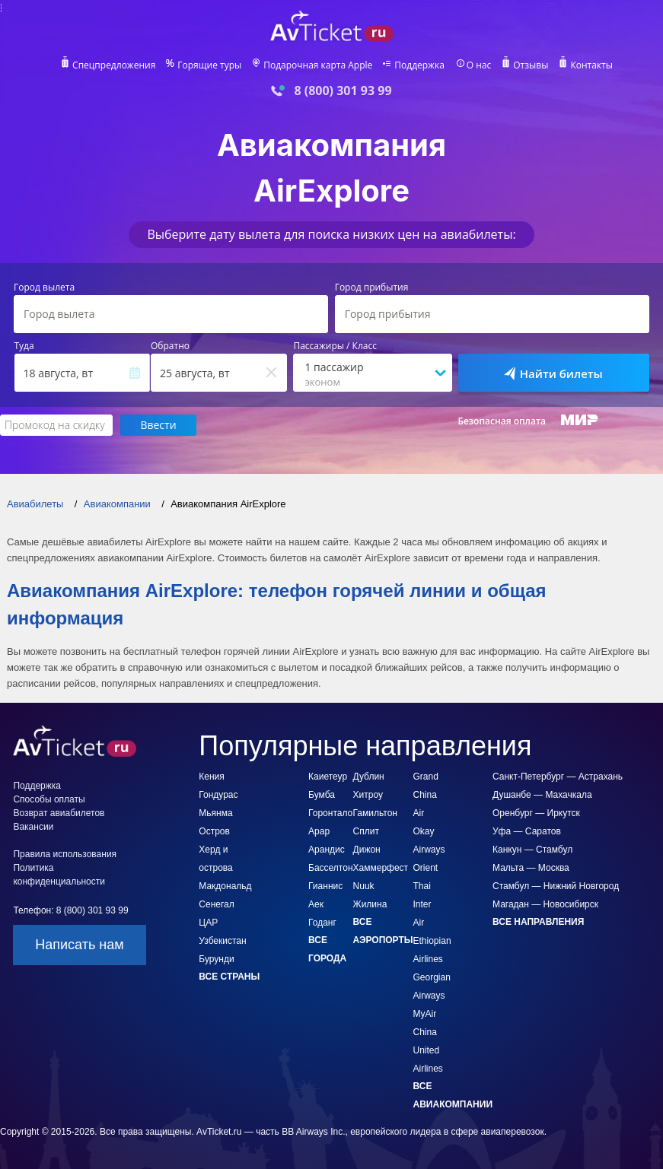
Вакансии (33, 826)
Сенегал (216, 904)
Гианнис (325, 886)
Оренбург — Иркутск (536, 813)
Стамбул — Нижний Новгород (555, 886)
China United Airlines (428, 1050)
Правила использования (64, 854)
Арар (319, 831)
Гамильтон (375, 813)
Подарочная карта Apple (317, 65)
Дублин (368, 776)
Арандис (326, 849)
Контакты (591, 65)
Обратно (170, 346)
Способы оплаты (48, 799)
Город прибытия (372, 287)
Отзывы (530, 65)
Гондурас (218, 794)
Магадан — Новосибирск (545, 904)
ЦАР (208, 922)
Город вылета (44, 287)
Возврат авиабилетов (58, 813)
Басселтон (330, 867)
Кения (212, 776)
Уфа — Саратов (526, 831)
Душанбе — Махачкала (542, 794)
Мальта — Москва (530, 867)
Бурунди (216, 959)
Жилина (370, 904)
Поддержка (419, 65)
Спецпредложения (113, 65)
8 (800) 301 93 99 (342, 91)
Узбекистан (222, 941)
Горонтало (330, 813)
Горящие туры (209, 65)
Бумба (321, 794)
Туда (24, 346)
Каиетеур (327, 776)
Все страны (229, 976)
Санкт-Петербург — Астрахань (557, 776)
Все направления (538, 921)
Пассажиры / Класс (335, 346)
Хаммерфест (381, 867)
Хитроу (368, 794)
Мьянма (215, 813)
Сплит (366, 831)
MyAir (425, 1014)
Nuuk (364, 886)
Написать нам (79, 944)
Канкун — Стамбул (532, 849)
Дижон (367, 849)
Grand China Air (425, 794)
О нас (479, 65)
